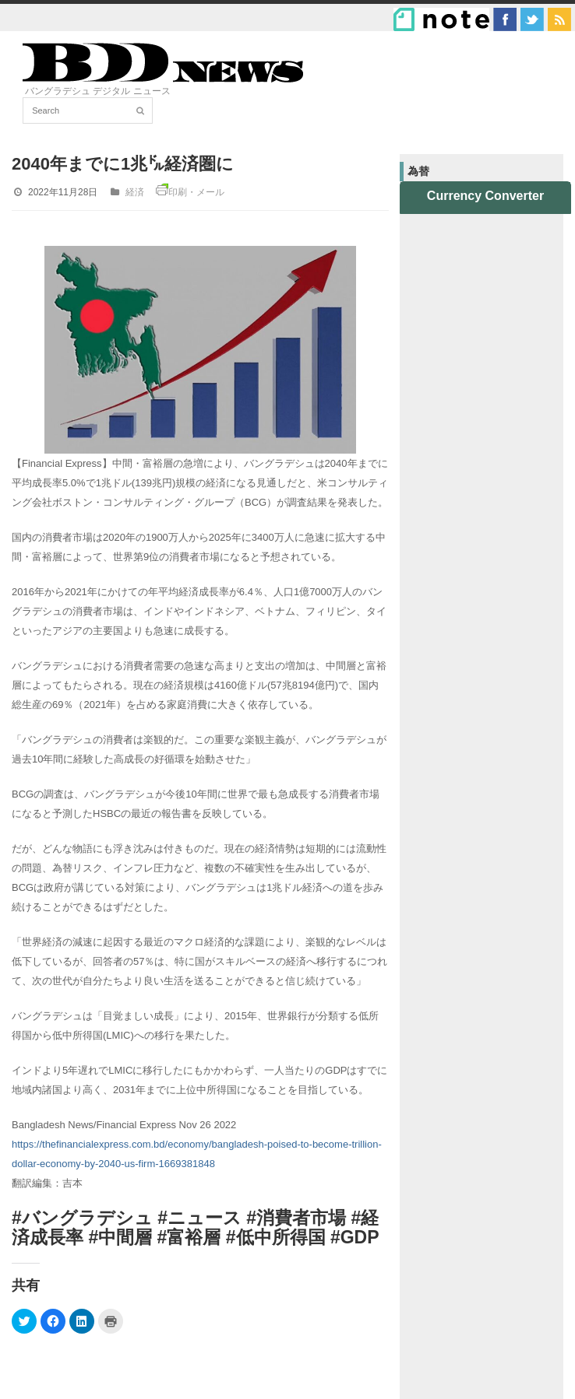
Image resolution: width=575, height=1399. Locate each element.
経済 (134, 192)
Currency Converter (485, 195)
